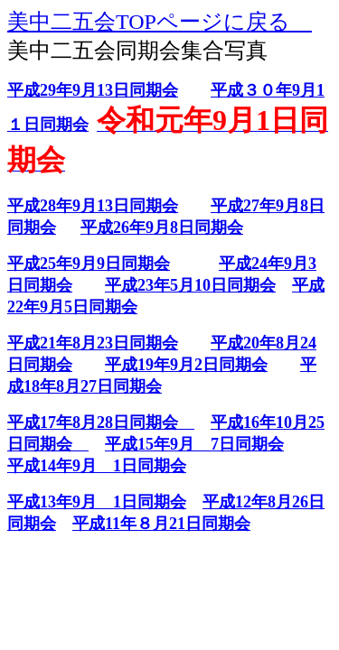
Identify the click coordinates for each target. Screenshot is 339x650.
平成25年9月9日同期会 (88, 264)
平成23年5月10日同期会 (190, 285)
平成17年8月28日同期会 (100, 422)
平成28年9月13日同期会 (92, 206)
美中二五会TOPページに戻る (159, 21)
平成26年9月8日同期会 (161, 227)
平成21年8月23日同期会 (92, 343)
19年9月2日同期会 (202, 365)
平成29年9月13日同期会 (92, 90)
